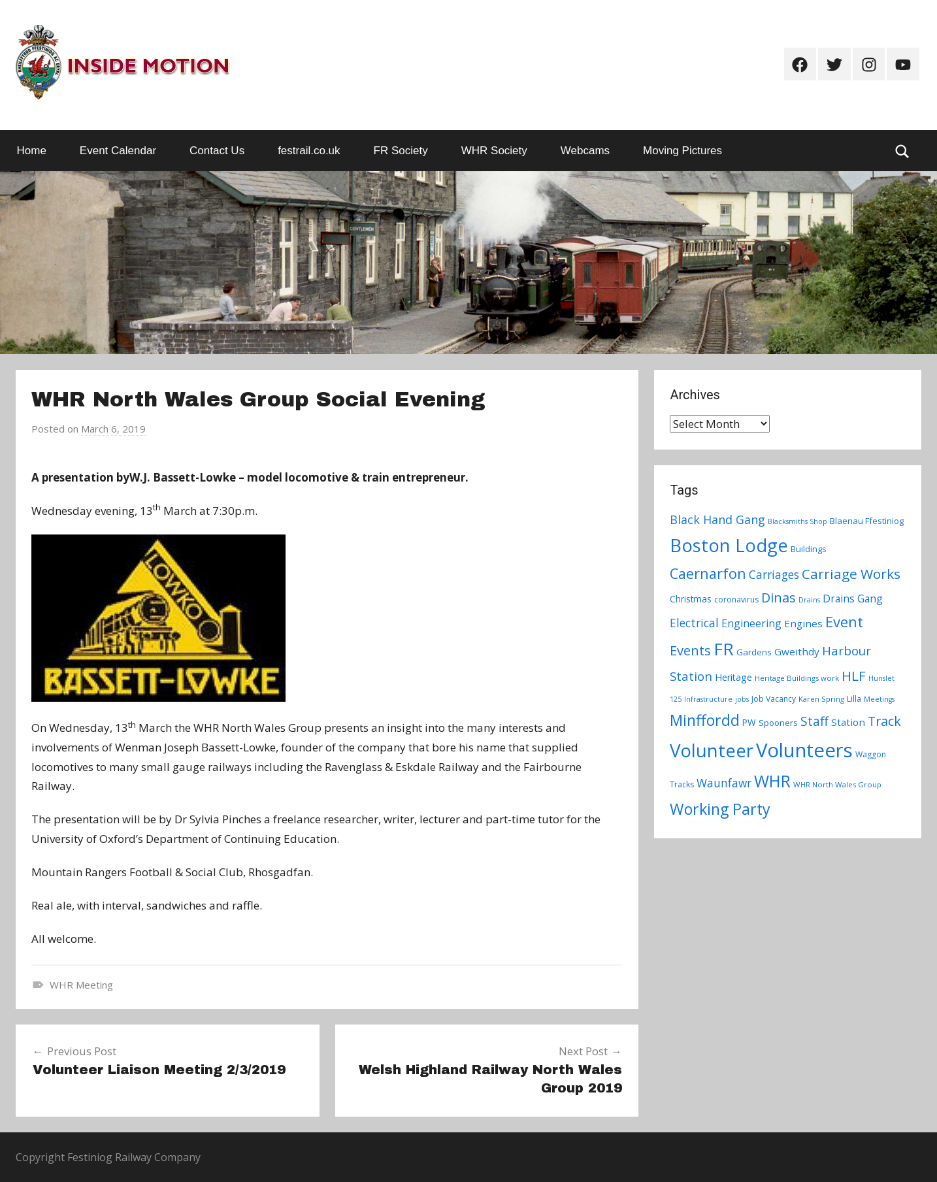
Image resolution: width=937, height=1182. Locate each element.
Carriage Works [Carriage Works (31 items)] (851, 574)
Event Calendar (118, 150)
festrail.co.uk (309, 150)
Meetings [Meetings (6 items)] (879, 699)
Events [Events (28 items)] (690, 650)
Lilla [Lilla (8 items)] (854, 698)
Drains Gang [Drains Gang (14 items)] (853, 598)
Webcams (585, 150)
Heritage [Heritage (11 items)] (733, 677)
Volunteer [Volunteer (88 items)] (711, 750)
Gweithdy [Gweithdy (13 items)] (796, 651)
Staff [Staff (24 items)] (814, 721)
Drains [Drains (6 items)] (809, 599)
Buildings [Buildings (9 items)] (809, 549)
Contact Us (216, 150)
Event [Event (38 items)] (844, 621)
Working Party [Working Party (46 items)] (720, 808)
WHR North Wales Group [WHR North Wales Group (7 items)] (837, 784)
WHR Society (494, 150)
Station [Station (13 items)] (848, 722)
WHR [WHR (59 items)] (772, 781)
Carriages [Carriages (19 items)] (774, 574)
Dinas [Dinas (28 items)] (778, 597)
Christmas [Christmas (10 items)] (691, 599)
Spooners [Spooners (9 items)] (778, 723)
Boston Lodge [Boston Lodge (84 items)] (729, 545)
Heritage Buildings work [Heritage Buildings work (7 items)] (797, 678)
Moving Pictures (682, 150)
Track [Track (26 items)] (884, 721)
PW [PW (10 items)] (749, 722)
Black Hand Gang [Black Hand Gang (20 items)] (717, 519)
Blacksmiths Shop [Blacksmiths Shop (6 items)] (797, 521)
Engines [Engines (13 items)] (803, 623)
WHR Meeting (81, 984)
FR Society (401, 150)
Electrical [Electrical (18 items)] (694, 623)
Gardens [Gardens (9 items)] (754, 652)
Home (31, 150)
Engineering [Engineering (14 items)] (751, 623)
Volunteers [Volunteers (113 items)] (804, 750)
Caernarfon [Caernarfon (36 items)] (708, 573)
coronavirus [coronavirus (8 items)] (736, 599)
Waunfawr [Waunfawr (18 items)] (724, 783)
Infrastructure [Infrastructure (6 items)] (708, 699)
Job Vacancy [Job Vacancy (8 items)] (773, 698)
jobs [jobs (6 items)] (742, 699)
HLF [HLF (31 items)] (854, 675)
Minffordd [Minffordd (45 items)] (705, 720)
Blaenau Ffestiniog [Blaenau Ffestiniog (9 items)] (867, 521)
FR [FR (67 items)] (724, 649)
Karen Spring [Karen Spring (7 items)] (821, 699)
